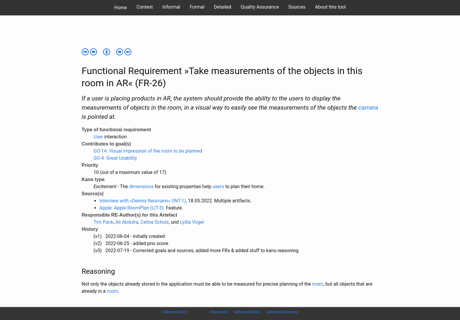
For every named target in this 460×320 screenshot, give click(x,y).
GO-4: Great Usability (115, 158)
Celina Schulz (154, 222)
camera (368, 107)
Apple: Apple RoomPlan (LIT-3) (131, 208)
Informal (171, 7)
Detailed (222, 7)
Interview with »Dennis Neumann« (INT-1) (142, 201)
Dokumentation (174, 312)
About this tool (330, 7)
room (317, 284)
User (98, 137)
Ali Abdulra (126, 222)
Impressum (219, 312)
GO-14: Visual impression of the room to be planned (147, 151)
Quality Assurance (260, 7)
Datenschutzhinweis (282, 312)
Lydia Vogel (192, 222)
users (218, 186)
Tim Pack (103, 222)
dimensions (141, 186)
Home (120, 7)
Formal (197, 7)
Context (145, 7)
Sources (296, 7)
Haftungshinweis (247, 312)
